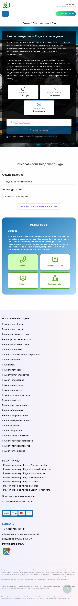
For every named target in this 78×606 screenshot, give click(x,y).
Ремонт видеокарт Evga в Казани (19, 456)
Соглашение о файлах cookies (17, 474)
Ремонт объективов (12, 393)
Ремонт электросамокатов (15, 422)
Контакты (8, 496)
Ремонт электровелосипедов (17, 418)
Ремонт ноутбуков (11, 385)
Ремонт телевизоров (12, 369)
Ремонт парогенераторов (15, 332)
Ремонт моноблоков (12, 405)
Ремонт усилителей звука (15, 365)
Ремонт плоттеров (11, 361)
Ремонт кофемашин (12, 345)
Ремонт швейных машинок (15, 414)
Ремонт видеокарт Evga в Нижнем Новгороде (26, 444)
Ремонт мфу (8, 357)
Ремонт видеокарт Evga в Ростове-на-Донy (25, 439)
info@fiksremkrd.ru (13, 516)
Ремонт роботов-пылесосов (16, 337)
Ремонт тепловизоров (13, 426)
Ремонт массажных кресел (15, 341)
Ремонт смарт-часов (12, 328)
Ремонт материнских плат (15, 401)
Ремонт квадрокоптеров (14, 397)
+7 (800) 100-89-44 (65, 13)
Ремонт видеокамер (12, 377)
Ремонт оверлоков (11, 409)
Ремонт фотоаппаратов (14, 389)
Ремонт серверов (11, 353)
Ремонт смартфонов (12, 324)
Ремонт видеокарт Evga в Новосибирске (23, 448)
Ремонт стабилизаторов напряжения (20, 349)
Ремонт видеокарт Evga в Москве (20, 460)
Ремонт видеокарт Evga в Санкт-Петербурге (25, 464)
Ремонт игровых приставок (15, 381)
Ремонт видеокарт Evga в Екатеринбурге (23, 452)
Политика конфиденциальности (18, 470)
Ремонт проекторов (12, 373)
